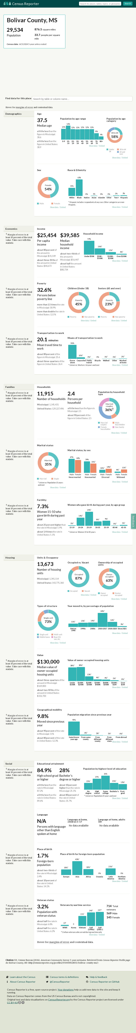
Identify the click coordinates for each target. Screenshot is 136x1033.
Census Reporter (21, 4)
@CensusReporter (60, 981)
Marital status (45, 445)
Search (128, 3)
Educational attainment (50, 763)
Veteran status (45, 900)
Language (42, 814)
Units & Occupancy (47, 557)
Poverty (41, 283)
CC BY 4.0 (15, 1002)
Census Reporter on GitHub (104, 981)
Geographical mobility (49, 709)
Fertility (41, 499)
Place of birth (44, 849)
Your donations (66, 989)
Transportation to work (50, 333)
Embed (102, 146)
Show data (93, 146)
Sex (39, 170)
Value (40, 655)
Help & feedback (98, 976)
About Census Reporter (22, 981)
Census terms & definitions (64, 976)
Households (44, 386)
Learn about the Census (22, 976)
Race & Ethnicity (77, 170)
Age (39, 113)
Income (41, 228)
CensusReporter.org (59, 999)
